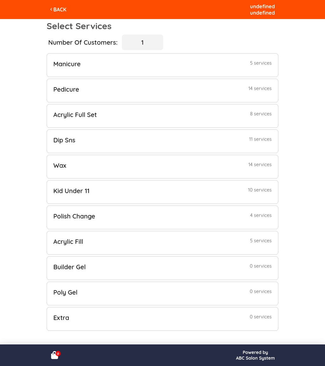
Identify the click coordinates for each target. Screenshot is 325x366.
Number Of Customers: (82, 42)
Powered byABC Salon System (255, 355)
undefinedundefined (262, 9)
